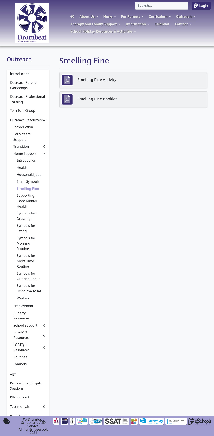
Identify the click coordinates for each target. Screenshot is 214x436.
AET (13, 374)
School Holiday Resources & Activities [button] (101, 31)
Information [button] (136, 24)
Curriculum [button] (158, 16)
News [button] (107, 16)
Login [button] (201, 5)
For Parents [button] (130, 16)
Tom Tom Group (22, 110)
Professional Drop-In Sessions (26, 386)
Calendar (162, 24)
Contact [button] (181, 24)
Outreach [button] (184, 16)
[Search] (161, 6)
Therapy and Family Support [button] (93, 24)
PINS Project (19, 397)
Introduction (20, 73)
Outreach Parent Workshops (23, 85)
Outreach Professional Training (27, 99)
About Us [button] (87, 16)
